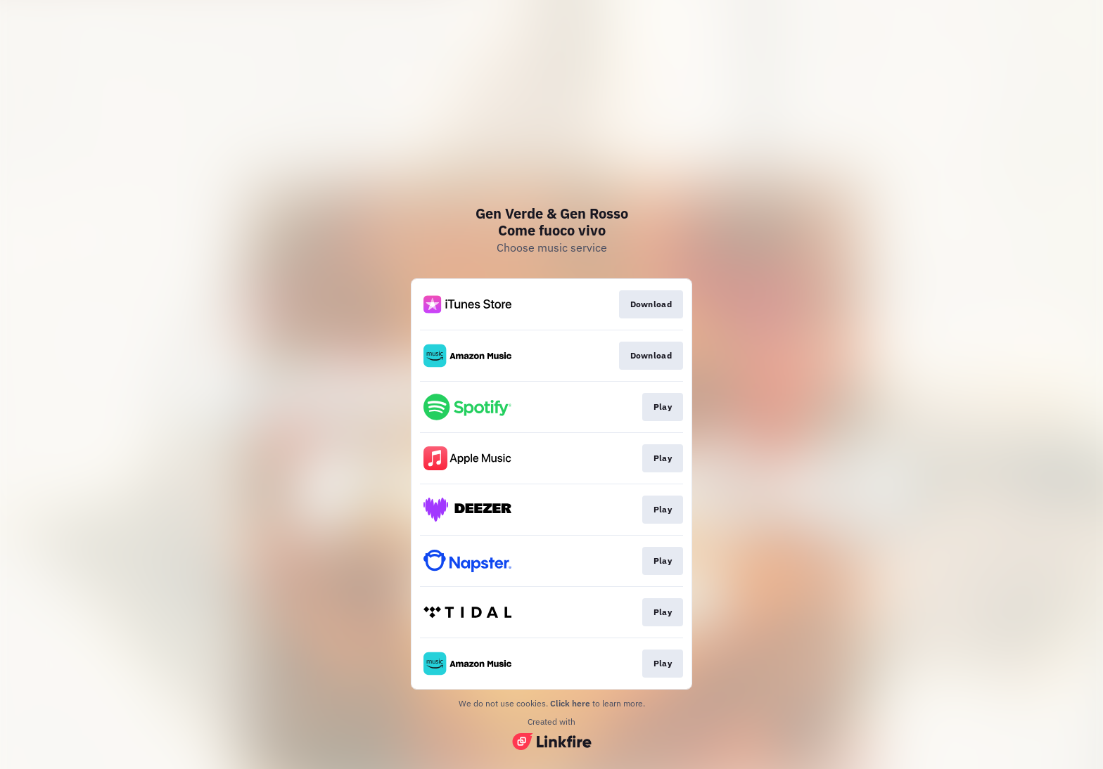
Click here (570, 703)
